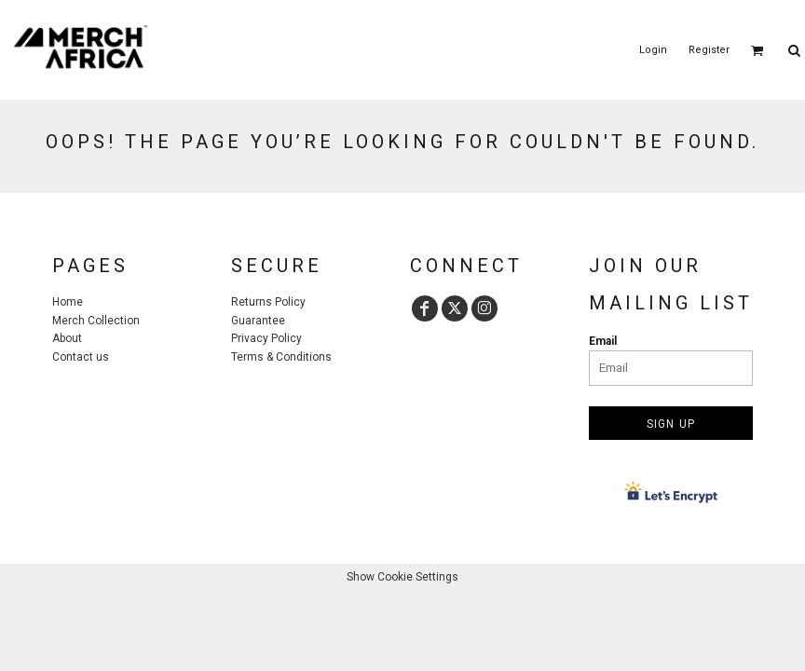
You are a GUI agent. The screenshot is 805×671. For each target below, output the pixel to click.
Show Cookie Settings (402, 576)
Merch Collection (96, 320)
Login (653, 50)
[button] (757, 50)
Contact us (80, 356)
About (67, 338)
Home (67, 301)
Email (603, 341)
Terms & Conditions (281, 356)
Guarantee (258, 320)
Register (709, 50)
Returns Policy (268, 301)
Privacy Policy (266, 338)
